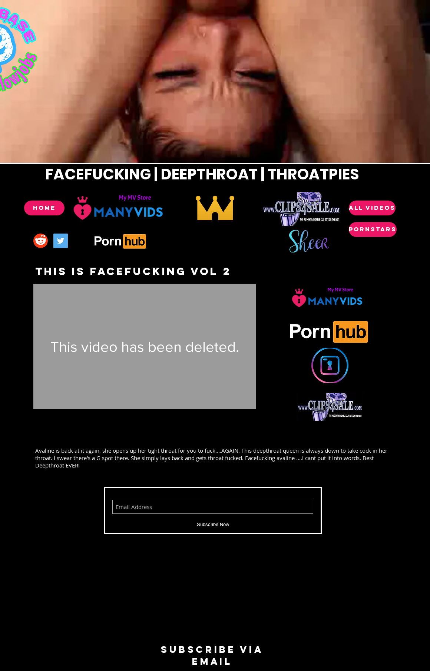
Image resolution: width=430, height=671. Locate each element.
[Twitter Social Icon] (60, 241)
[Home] (44, 208)
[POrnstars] (373, 229)
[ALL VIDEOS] (372, 208)
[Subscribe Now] (212, 525)
